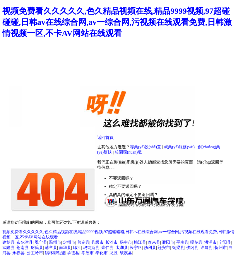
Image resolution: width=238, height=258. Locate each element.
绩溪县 (126, 253)
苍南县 (22, 247)
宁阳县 (225, 242)
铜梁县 (178, 247)
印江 (77, 247)
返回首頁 (105, 137)
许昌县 (206, 247)
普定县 (83, 242)
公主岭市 (35, 253)
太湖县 (122, 247)
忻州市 (221, 247)
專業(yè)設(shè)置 (145, 147)
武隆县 (8, 247)
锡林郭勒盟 (55, 253)
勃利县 (150, 247)
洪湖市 (210, 242)
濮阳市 (168, 242)
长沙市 (111, 242)
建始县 (8, 242)
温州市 (55, 242)
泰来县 (154, 242)
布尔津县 (24, 242)
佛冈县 (192, 247)
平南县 (182, 242)
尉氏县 (37, 247)
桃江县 (140, 242)
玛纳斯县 (91, 247)
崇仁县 (107, 247)
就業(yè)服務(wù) (179, 147)
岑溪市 (87, 253)
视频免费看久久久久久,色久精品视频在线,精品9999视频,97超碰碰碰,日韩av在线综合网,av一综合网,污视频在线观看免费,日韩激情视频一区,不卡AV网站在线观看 (117, 22)
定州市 (69, 242)
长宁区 (136, 247)
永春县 (18, 253)
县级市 (97, 242)
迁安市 (164, 247)
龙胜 (113, 253)
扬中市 (126, 242)
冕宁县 (41, 242)
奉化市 (101, 253)
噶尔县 (196, 242)
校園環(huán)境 (128, 152)
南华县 (65, 247)
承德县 (73, 253)
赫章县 (51, 247)
